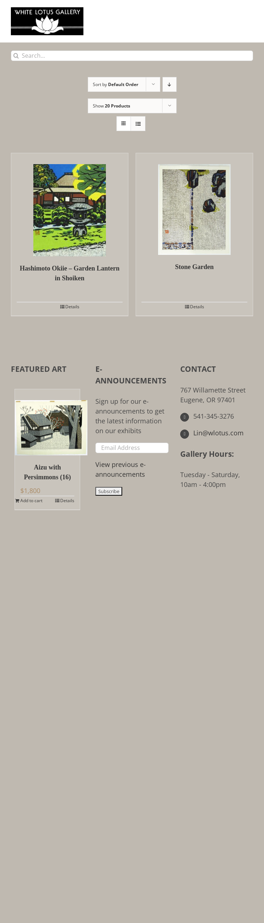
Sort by (115, 84)
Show (111, 106)
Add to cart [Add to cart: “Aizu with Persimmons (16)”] (31, 500)
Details (72, 307)
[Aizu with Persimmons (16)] (47, 422)
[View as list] (138, 124)
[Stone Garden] (194, 204)
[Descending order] (169, 84)
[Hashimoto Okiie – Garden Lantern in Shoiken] (69, 204)
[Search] (16, 55)
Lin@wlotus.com (212, 432)
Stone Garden (194, 267)
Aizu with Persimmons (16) (47, 472)
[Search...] (132, 55)
